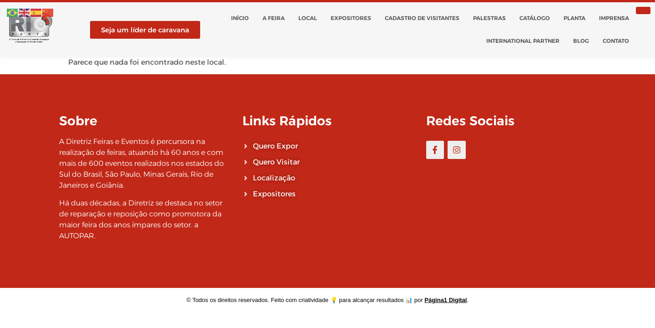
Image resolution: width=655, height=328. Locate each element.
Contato (616, 40)
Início (240, 18)
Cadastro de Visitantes (422, 18)
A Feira (273, 18)
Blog (581, 40)
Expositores (351, 18)
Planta (574, 18)
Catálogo (534, 18)
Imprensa (614, 18)
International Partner (522, 40)
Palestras (489, 18)
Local (307, 18)
